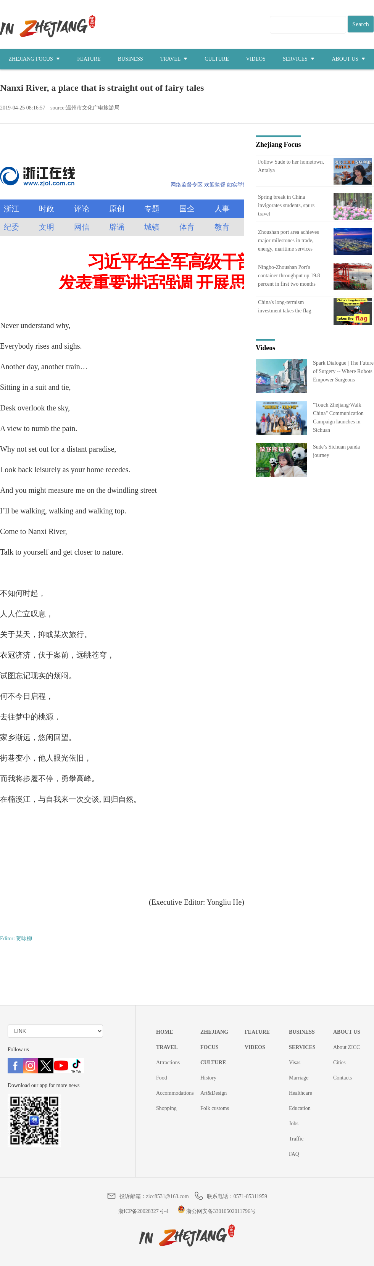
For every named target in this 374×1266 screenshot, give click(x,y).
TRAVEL (173, 59)
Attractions (168, 1062)
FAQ (294, 1154)
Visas (294, 1062)
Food (161, 1078)
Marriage (298, 1078)
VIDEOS (256, 59)
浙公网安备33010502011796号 (216, 1211)
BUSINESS (130, 59)
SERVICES (299, 59)
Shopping (166, 1108)
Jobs (293, 1123)
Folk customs (214, 1108)
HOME (164, 1032)
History (208, 1078)
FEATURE (88, 59)
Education (300, 1108)
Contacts (342, 1078)
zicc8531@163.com (167, 1196)
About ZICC (346, 1047)
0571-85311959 (250, 1196)
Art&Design (213, 1093)
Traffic (296, 1139)
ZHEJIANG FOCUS (34, 59)
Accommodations (175, 1093)
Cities (339, 1062)
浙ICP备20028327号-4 (143, 1211)
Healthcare (300, 1093)
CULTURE (217, 59)
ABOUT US (348, 59)
